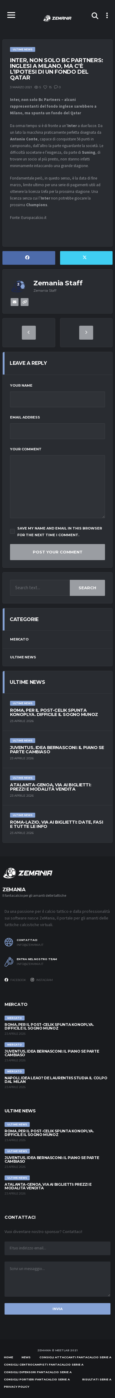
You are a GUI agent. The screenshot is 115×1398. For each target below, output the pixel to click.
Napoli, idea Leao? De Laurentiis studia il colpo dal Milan (56, 1080)
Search (87, 587)
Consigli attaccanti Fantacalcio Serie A (75, 1357)
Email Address (25, 417)
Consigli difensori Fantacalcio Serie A (38, 1372)
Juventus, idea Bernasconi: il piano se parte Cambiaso (57, 749)
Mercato (19, 639)
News (26, 1357)
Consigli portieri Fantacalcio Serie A (37, 1379)
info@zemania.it (30, 944)
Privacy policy (16, 1386)
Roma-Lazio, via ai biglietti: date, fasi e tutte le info (56, 824)
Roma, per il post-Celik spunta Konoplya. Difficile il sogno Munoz (54, 712)
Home (8, 1357)
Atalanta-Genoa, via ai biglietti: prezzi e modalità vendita (50, 787)
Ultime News (23, 657)
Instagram (42, 980)
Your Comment (26, 449)
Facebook (15, 980)
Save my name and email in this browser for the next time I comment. (56, 531)
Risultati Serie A (96, 1379)
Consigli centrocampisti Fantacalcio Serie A (43, 1364)
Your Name (21, 385)
